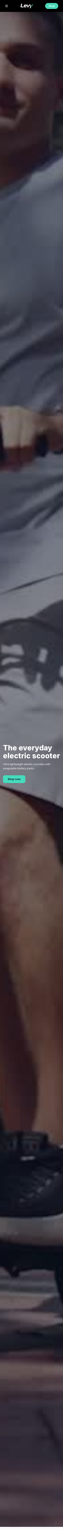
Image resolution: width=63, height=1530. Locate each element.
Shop (52, 5)
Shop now (14, 779)
